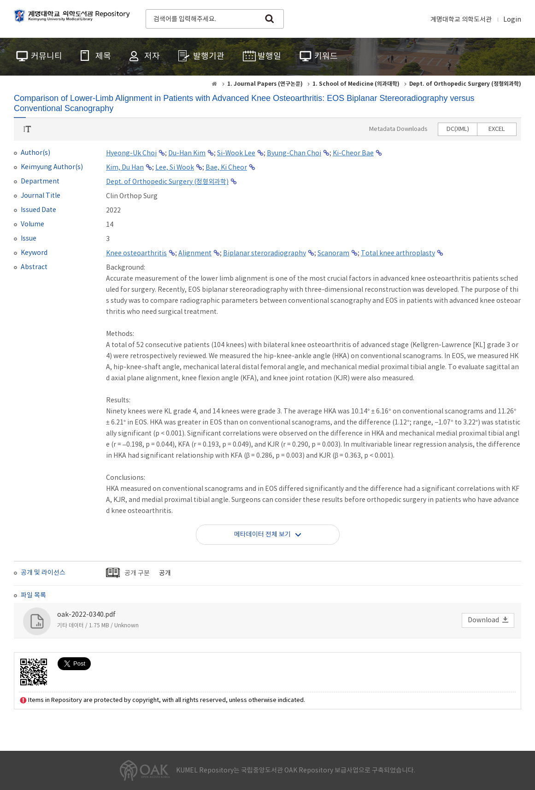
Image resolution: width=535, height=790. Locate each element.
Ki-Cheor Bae (353, 153)
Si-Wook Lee (236, 153)
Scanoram (333, 253)
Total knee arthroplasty (398, 253)
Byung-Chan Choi (294, 153)
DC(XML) (458, 129)
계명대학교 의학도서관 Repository (74, 18)
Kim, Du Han (125, 167)
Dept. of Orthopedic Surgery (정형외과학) (167, 182)
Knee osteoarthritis (136, 253)
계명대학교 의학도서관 (461, 20)
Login (512, 20)
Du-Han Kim (187, 153)
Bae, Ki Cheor (226, 167)
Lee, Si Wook (174, 167)
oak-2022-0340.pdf (86, 615)
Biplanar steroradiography (264, 253)
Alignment (195, 253)
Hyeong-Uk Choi (131, 153)
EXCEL (496, 129)
